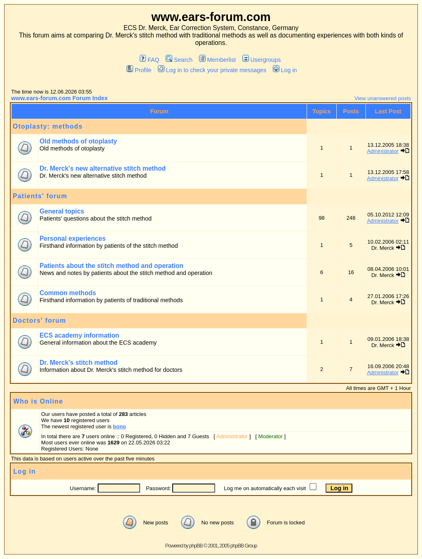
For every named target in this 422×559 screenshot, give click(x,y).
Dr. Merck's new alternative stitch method (103, 168)
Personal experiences (73, 238)
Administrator (383, 151)
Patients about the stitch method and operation (111, 265)
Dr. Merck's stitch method (78, 362)
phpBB (196, 546)
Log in (285, 70)
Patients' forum (40, 196)
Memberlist (217, 59)
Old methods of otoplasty (78, 141)
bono (119, 426)
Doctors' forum (39, 320)
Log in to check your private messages (212, 70)
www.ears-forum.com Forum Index (59, 98)
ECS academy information (79, 335)
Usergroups (261, 59)
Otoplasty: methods (48, 126)
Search (179, 59)
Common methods (68, 292)
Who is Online (38, 401)
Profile (139, 70)
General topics (62, 211)
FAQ (149, 59)
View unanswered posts (382, 98)
